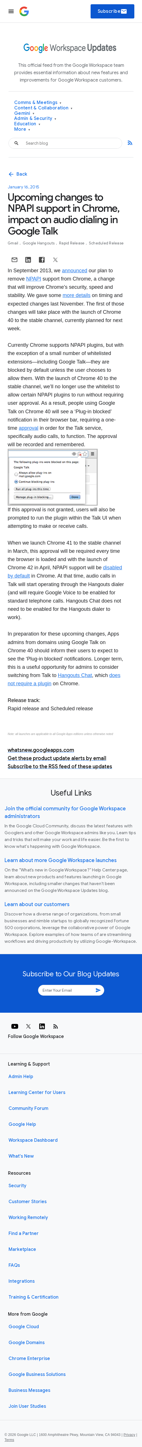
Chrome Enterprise (29, 1358)
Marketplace (22, 1249)
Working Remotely (28, 1217)
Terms (9, 1440)
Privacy (129, 1435)
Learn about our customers (37, 904)
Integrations (22, 1281)
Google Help (22, 1124)
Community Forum (28, 1108)
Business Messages (29, 1390)
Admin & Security (35, 118)
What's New (21, 1156)
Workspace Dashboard (33, 1140)
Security (17, 1186)
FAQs (14, 1265)
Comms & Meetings (38, 102)
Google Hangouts (39, 243)
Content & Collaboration (43, 108)
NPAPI (33, 279)
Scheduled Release (106, 243)
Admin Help (21, 1076)
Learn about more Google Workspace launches (61, 860)
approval (28, 428)
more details (76, 295)
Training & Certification (34, 1297)
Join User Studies (27, 1406)
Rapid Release (72, 243)
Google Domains (27, 1343)
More (22, 129)
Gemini (24, 113)
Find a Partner (24, 1233)
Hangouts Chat (75, 675)
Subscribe (113, 11)
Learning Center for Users (37, 1092)
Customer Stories (28, 1202)
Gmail (13, 243)
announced (74, 270)
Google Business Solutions (37, 1374)
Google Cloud (24, 1327)
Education (27, 124)
